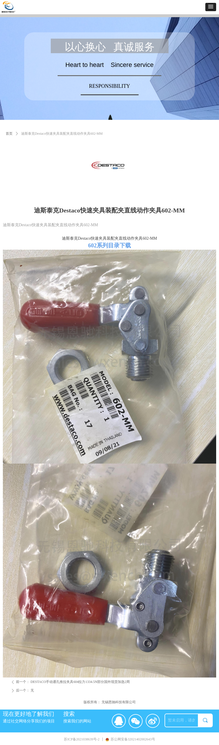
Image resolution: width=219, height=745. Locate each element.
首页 (9, 134)
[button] (210, 7)
